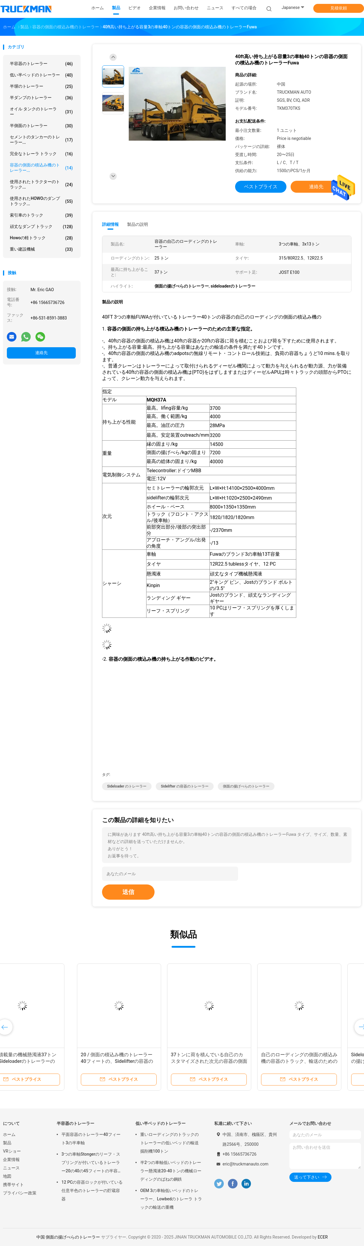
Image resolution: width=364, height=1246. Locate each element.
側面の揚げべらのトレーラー (246, 786)
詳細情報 (110, 224)
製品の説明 (137, 224)
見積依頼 (338, 8)
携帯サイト (13, 1184)
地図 (7, 1176)
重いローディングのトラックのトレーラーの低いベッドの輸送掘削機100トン (169, 1143)
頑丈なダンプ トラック (41, 227)
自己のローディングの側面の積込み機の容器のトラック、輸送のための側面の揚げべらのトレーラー (227, 1061)
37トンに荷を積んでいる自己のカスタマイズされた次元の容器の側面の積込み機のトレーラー (136, 1061)
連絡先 (41, 352)
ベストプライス (260, 186)
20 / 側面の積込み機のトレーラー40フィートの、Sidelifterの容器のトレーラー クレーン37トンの (44, 1061)
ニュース (11, 1167)
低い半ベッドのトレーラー (41, 75)
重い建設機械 (41, 249)
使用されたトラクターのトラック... (41, 184)
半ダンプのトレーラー (41, 98)
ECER (323, 1237)
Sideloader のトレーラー (126, 786)
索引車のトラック (41, 215)
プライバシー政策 (19, 1193)
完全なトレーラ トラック (41, 154)
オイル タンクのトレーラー (41, 111)
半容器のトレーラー (41, 64)
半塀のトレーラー (41, 86)
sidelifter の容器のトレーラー (185, 786)
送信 (128, 891)
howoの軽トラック (41, 238)
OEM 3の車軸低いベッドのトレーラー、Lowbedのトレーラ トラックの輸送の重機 (171, 1199)
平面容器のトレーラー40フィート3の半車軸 (91, 1138)
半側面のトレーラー (41, 126)
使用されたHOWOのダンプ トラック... (41, 201)
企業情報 (11, 1159)
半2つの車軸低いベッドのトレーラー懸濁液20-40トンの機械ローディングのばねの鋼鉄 (170, 1171)
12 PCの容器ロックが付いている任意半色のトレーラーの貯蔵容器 (92, 1190)
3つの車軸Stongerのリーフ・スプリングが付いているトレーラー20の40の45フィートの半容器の (91, 1163)
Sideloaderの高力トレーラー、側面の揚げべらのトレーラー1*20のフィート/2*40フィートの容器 (316, 1061)
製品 (7, 1142)
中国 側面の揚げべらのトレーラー (68, 1237)
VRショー (12, 1151)
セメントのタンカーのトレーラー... (41, 140)
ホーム (9, 1134)
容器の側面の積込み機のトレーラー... (41, 168)
